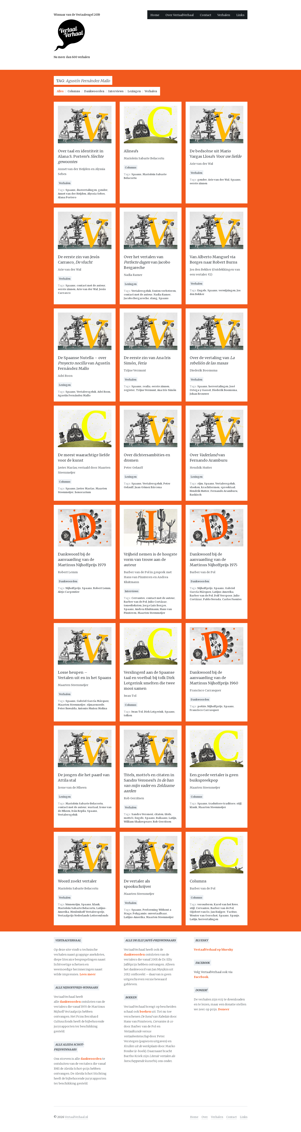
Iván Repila (78, 810)
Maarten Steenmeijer (151, 612)
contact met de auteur (91, 285)
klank (193, 807)
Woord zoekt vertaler (77, 881)
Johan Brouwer (199, 393)
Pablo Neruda (212, 599)
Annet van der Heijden (72, 193)
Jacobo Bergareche (136, 298)
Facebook (201, 977)
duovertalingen (87, 189)
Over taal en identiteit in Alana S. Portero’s (80, 156)
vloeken (195, 487)
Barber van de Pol (135, 601)
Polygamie (139, 913)
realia (146, 386)
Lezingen (134, 91)
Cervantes (138, 598)
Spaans (70, 189)
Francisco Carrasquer (204, 710)
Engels (201, 290)
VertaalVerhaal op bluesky (213, 949)
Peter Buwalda (67, 708)
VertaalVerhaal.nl (76, 1117)
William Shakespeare (138, 821)
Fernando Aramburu (224, 490)
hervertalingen (218, 386)
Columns (74, 91)
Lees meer (88, 974)
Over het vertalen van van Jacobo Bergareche (147, 262)
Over (204, 1117)
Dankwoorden (94, 91)
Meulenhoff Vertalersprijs (87, 911)
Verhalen (223, 15)
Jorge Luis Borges (154, 605)
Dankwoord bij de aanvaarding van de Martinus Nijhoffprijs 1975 (213, 559)
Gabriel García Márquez (93, 701)
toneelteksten (133, 605)
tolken (128, 715)
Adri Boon (103, 391)
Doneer (223, 1009)
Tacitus (232, 911)
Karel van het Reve (226, 904)
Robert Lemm (101, 588)
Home (154, 15)
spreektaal (228, 487)
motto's (129, 817)
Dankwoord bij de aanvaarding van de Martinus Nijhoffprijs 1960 (214, 677)
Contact (205, 15)
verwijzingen (227, 290)
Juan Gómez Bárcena (148, 487)
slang (153, 298)
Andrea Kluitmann (147, 609)
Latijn (172, 817)
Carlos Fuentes (232, 599)
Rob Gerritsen (162, 821)
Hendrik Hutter (199, 490)
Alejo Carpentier (69, 591)
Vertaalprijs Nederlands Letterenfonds (83, 915)
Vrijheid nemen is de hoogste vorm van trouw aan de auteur (150, 559)
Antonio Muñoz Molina (92, 708)
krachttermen (210, 487)
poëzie (201, 706)
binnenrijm (73, 904)
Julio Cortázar (157, 601)
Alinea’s (131, 151)
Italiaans (161, 817)
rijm (200, 483)
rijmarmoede (95, 704)
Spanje (234, 915)
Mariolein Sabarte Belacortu (84, 803)
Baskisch (195, 494)
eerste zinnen (198, 183)
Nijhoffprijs (73, 588)
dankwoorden (70, 1002)
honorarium (83, 492)
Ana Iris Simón (166, 390)
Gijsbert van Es (200, 911)
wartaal (93, 807)
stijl (239, 803)
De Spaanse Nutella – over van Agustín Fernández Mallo (84, 363)
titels (168, 814)
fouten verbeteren (164, 290)
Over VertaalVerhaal (179, 15)
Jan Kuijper (218, 911)
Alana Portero (67, 197)
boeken (145, 1011)
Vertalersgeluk (141, 290)
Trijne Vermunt (146, 390)
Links (240, 15)
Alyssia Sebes (96, 193)
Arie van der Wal (218, 179)
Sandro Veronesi (142, 814)
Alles (60, 91)
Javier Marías (85, 488)
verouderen (205, 904)
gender (103, 189)
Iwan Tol (137, 711)
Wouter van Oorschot (204, 915)
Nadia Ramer (162, 294)
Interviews (116, 91)
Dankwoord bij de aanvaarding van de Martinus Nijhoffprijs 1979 (82, 559)
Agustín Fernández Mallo (74, 395)
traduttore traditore (221, 803)
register (129, 390)
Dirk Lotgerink (153, 711)
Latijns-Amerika (222, 591)
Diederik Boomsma (224, 390)
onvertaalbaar (157, 913)
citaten (158, 814)
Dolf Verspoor (223, 595)
